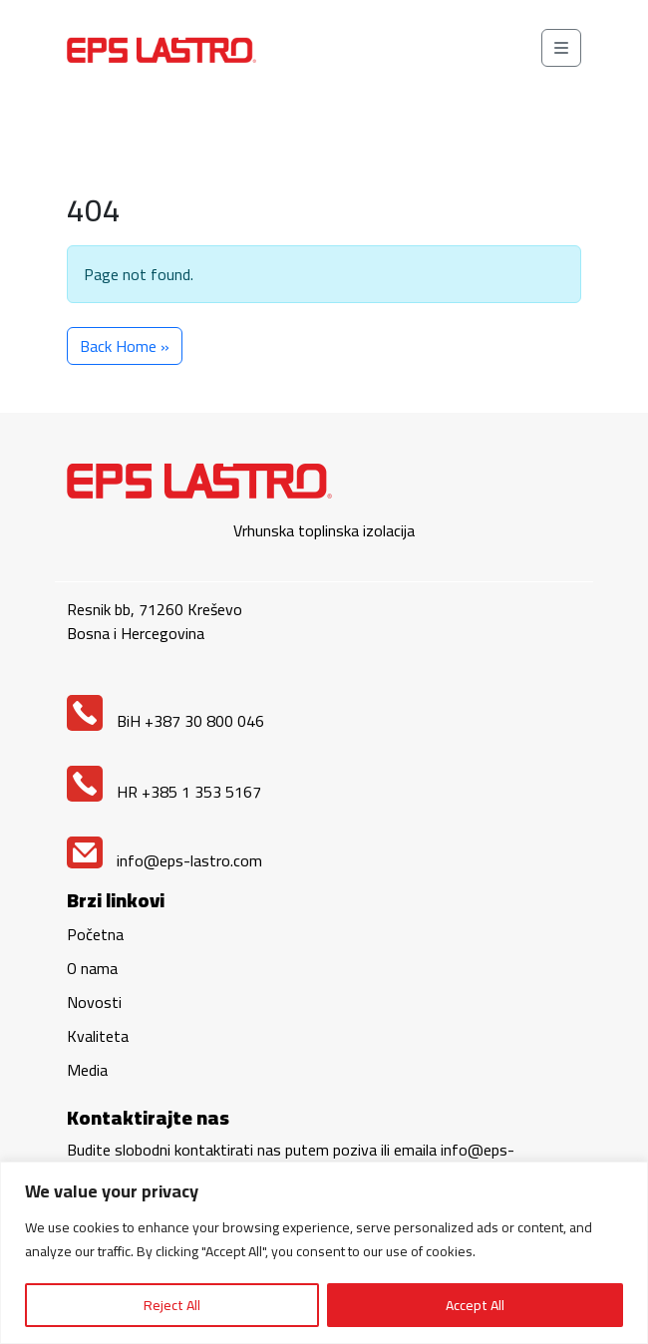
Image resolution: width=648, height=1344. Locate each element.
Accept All (475, 1305)
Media (87, 1070)
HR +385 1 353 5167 (164, 792)
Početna (95, 934)
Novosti (94, 1002)
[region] (324, 1253)
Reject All (172, 1305)
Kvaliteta (98, 1036)
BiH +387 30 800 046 (165, 721)
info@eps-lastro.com (164, 860)
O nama (92, 968)
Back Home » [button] (124, 346)
